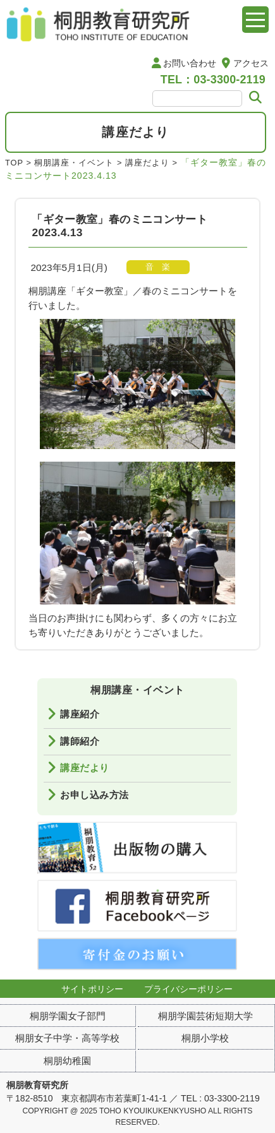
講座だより (147, 162)
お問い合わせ (189, 63)
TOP (14, 162)
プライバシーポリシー (188, 989)
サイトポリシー (92, 989)
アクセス (251, 63)
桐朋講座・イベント (74, 162)
